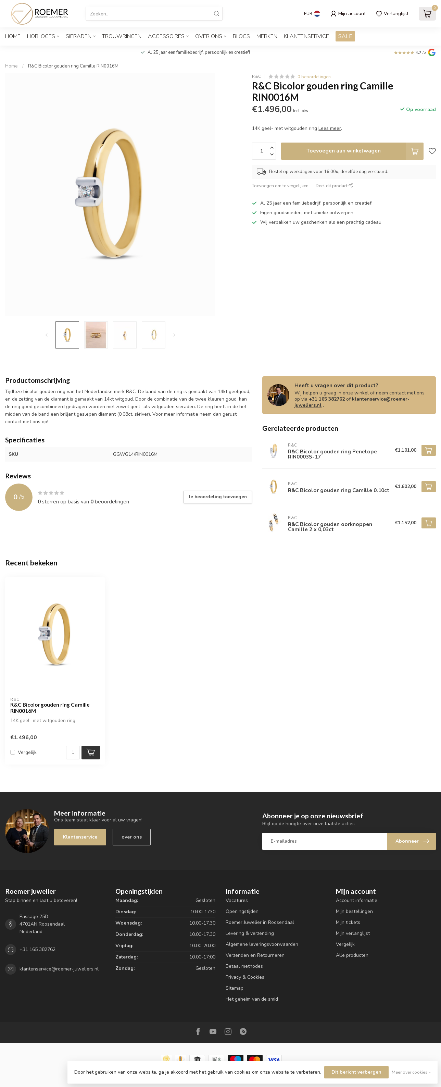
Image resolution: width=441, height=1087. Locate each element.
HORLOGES (41, 36)
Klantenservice (306, 36)
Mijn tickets (348, 922)
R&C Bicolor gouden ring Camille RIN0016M (73, 66)
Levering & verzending (250, 933)
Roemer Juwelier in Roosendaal (260, 922)
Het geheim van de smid (252, 999)
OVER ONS (208, 36)
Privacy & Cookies (245, 977)
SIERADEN (78, 36)
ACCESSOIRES (166, 36)
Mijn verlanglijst (353, 933)
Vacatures (237, 900)
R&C (256, 76)
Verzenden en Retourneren (255, 955)
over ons (132, 837)
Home (13, 36)
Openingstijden (242, 911)
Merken (266, 36)
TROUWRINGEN (121, 36)
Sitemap (234, 988)
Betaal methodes (244, 966)
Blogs (241, 36)
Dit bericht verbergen (356, 1072)
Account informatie (356, 900)
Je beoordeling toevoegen (218, 497)
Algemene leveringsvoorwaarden (262, 944)
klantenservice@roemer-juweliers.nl (352, 402)
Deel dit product (334, 185)
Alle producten (352, 955)
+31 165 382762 (327, 399)
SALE (345, 36)
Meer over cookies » (411, 1072)
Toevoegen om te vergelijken (280, 185)
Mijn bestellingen (354, 911)
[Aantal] (73, 752)
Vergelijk (27, 752)
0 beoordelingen (314, 77)
